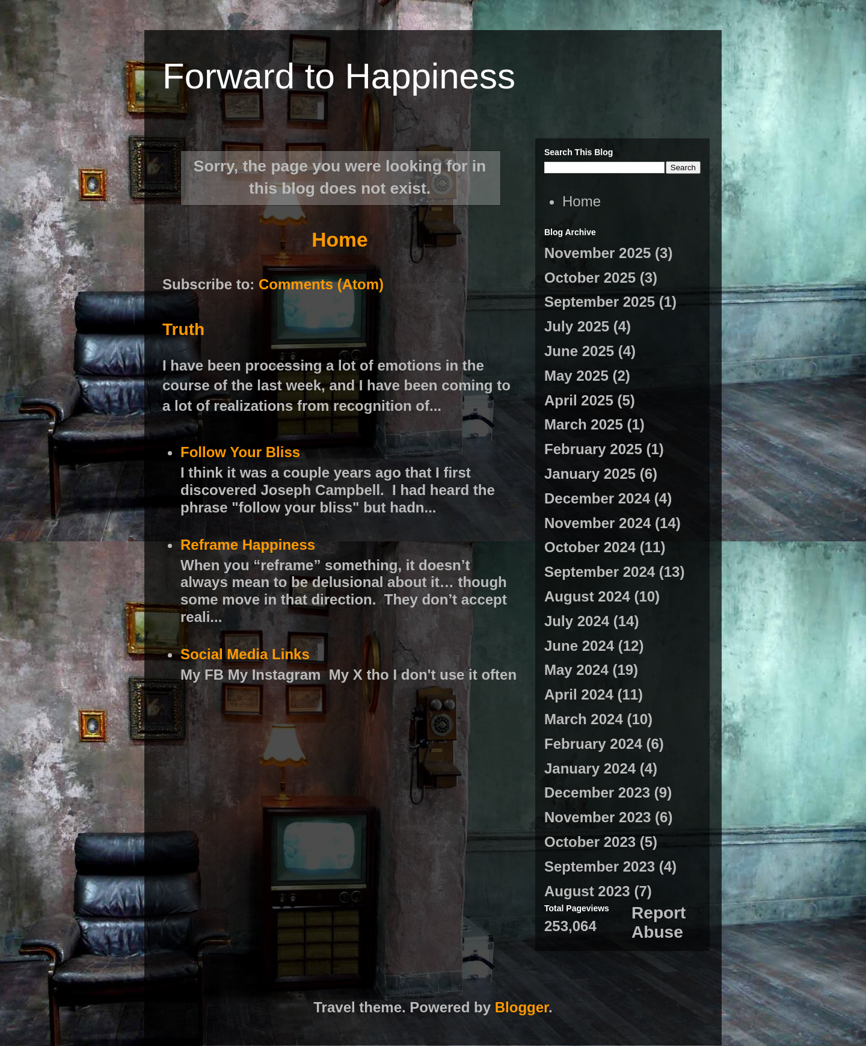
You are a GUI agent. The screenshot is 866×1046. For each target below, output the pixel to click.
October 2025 (590, 277)
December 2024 (597, 498)
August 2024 (587, 596)
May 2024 (576, 670)
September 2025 (599, 302)
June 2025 (579, 351)
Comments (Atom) (321, 284)
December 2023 (597, 792)
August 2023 (587, 891)
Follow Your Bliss (240, 452)
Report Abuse (658, 922)
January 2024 (590, 768)
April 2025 (578, 400)
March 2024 (583, 719)
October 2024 (590, 547)
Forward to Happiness (338, 76)
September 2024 (599, 572)
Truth (183, 329)
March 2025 (583, 424)
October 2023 (590, 842)
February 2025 (593, 449)
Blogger (521, 1007)
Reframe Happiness (247, 545)
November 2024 (597, 523)
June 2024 (579, 646)
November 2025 (597, 253)
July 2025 (576, 326)
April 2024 (578, 694)
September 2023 (599, 866)
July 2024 (576, 621)
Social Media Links (245, 654)
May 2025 (576, 376)
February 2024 (593, 744)
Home (339, 240)
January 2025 (590, 474)
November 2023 (597, 817)
